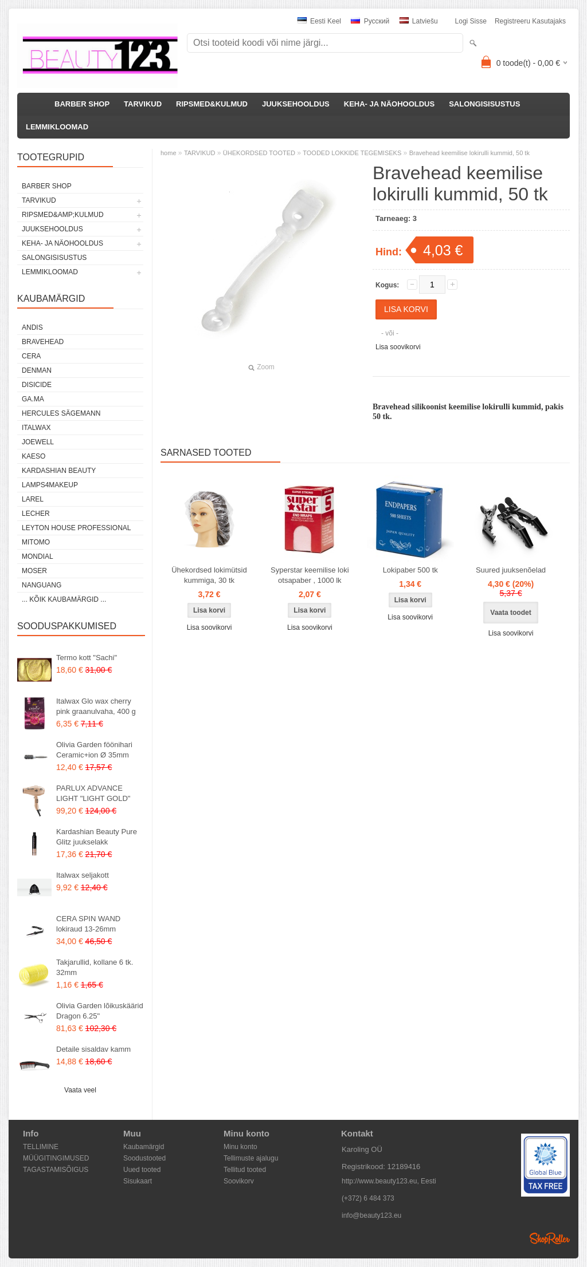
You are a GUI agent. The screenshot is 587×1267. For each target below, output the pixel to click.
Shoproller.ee (550, 1238)
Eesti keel (319, 21)
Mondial (37, 556)
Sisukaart (137, 1181)
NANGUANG (41, 585)
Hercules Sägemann (61, 413)
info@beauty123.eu (371, 1215)
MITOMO (36, 542)
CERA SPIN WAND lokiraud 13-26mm (88, 923)
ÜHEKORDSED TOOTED (259, 152)
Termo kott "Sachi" (86, 657)
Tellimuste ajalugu (251, 1158)
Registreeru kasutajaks (530, 21)
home (169, 152)
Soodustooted (144, 1158)
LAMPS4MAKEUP (50, 485)
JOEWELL (38, 442)
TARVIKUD (143, 104)
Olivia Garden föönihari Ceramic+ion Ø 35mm (94, 749)
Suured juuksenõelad (511, 570)
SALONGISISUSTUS (484, 104)
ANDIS (32, 327)
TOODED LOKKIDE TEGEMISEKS (352, 152)
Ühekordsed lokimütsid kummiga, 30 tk (209, 575)
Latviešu (419, 21)
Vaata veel (80, 1090)
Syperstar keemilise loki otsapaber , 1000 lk (310, 575)
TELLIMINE (40, 1147)
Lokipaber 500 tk (410, 570)
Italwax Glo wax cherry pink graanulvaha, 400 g (96, 706)
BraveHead (43, 342)
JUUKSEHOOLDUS (296, 104)
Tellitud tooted (245, 1170)
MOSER (34, 571)
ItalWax (36, 428)
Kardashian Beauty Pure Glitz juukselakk (96, 836)
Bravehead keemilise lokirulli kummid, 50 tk (469, 152)
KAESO (33, 456)
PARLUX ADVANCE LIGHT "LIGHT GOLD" (93, 793)
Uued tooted (142, 1170)
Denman (37, 370)
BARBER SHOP (81, 104)
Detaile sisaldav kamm (93, 1049)
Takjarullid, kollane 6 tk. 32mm (94, 967)
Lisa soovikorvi (398, 347)
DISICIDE (37, 385)
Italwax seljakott (82, 875)
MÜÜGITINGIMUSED (56, 1158)
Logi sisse (471, 21)
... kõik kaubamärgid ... (64, 599)
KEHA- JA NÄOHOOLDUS (389, 104)
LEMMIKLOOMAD (57, 127)
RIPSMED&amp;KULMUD (63, 215)
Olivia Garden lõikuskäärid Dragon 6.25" (99, 1010)
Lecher (36, 514)
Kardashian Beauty (59, 471)
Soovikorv (239, 1181)
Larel (33, 499)
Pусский (370, 21)
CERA (31, 356)
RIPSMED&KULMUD (212, 104)
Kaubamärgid (143, 1147)
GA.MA (33, 399)
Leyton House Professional (76, 528)
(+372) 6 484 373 (368, 1198)
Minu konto (240, 1147)
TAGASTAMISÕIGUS (55, 1170)
